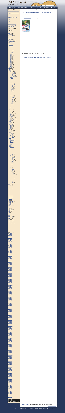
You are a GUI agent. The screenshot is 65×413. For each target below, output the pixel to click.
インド (12, 78)
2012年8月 (10, 344)
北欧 (10, 155)
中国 (11, 87)
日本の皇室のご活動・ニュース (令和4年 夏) (13, 13)
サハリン (13, 173)
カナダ (11, 135)
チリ (10, 141)
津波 (9, 211)
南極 (10, 138)
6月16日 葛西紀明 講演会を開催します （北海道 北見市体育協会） (37, 12)
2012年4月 (10, 349)
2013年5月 (10, 333)
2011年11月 (10, 355)
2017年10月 (10, 300)
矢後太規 (10, 199)
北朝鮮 (12, 89)
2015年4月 (10, 305)
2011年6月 (10, 361)
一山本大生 (11, 186)
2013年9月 (10, 328)
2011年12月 (10, 353)
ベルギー (12, 181)
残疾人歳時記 (36, 408)
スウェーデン (13, 157)
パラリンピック (11, 40)
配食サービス (10, 216)
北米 (10, 132)
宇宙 (9, 200)
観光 (9, 215)
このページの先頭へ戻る (52, 406)
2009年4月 (10, 392)
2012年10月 (10, 341)
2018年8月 (10, 288)
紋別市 (11, 59)
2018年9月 (10, 287)
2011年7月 (10, 359)
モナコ (12, 183)
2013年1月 (10, 338)
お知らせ (9, 36)
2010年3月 (10, 379)
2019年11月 (10, 270)
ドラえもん (10, 39)
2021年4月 (10, 250)
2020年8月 (10, 259)
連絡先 (44, 408)
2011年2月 (10, 365)
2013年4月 (10, 334)
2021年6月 (10, 247)
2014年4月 (10, 320)
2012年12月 (10, 339)
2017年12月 (10, 298)
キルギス (12, 74)
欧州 (10, 146)
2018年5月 (10, 292)
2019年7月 (10, 275)
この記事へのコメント (27, 18)
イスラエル (11, 130)
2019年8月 (10, 274)
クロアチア (12, 169)
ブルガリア (12, 170)
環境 (9, 213)
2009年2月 (10, 394)
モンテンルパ (13, 101)
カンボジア (12, 97)
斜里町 (11, 54)
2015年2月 (10, 308)
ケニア (11, 112)
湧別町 (11, 57)
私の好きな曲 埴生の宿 (12, 22)
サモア (11, 118)
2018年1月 (10, 297)
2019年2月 (10, 281)
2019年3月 (10, 280)
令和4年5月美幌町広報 (12, 25)
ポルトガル (12, 182)
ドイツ (12, 179)
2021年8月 (10, 245)
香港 (11, 94)
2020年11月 (10, 256)
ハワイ (12, 134)
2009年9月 (10, 386)
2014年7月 (10, 316)
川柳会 (10, 203)
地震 (9, 184)
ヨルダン (11, 114)
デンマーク (12, 158)
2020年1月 (10, 268)
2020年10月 (10, 257)
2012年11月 (10, 340)
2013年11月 (10, 326)
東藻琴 (12, 52)
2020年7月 (10, 261)
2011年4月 (10, 363)
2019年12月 (10, 269)
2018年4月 (10, 293)
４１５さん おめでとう (12, 24)
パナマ (11, 128)
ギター (10, 221)
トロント (12, 136)
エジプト (11, 111)
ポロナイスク (14, 174)
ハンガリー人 (11, 223)
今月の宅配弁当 (11, 41)
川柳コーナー (10, 201)
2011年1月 (10, 367)
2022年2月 (10, 238)
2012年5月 (10, 347)
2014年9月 (10, 314)
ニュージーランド (12, 119)
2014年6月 (10, 317)
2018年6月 (10, 291)
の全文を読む (36, 57)
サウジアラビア (12, 131)
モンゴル (12, 86)
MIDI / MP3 (11, 220)
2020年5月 (10, 263)
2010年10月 (10, 370)
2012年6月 (10, 346)
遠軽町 (11, 66)
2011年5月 (10, 362)
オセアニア (11, 116)
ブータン (12, 82)
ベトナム (12, 103)
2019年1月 (10, 282)
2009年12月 (10, 382)
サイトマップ (48, 408)
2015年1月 (10, 309)
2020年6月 (10, 262)
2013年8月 (10, 329)
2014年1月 (10, 323)
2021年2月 (10, 252)
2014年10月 (10, 312)
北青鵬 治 (10, 189)
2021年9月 (10, 244)
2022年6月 (10, 233)
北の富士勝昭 (11, 188)
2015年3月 (10, 306)
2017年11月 (10, 299)
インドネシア (13, 96)
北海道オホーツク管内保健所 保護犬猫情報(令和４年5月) (13, 17)
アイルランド (12, 147)
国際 (9, 68)
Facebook (27, 9)
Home (23, 9)
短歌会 (10, 204)
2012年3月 (10, 350)
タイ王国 (12, 99)
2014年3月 (10, 321)
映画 (9, 208)
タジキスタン (13, 75)
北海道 (9, 44)
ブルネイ (12, 102)
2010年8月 (10, 373)
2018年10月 (10, 286)
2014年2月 (10, 322)
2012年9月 (10, 343)
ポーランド (12, 154)
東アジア (11, 83)
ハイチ (11, 127)
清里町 (11, 56)
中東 (10, 129)
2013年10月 (10, 327)
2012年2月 (10, 351)
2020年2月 (10, 267)
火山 (9, 212)
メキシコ (11, 123)
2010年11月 (10, 369)
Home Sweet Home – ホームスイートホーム (14, 19)
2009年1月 (10, 396)
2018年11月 (10, 285)
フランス (12, 180)
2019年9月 (10, 273)
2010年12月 (10, 368)
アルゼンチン (12, 140)
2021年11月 (10, 241)
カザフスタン (13, 73)
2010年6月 (10, 375)
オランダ (12, 178)
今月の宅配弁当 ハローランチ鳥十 (13, 11)
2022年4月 (10, 235)
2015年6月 (10, 303)
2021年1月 (10, 253)
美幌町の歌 (31, 408)
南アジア (11, 77)
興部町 (11, 63)
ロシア (12, 172)
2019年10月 (10, 271)
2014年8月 (10, 315)
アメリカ (11, 133)
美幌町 (11, 62)
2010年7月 (10, 374)
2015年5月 (10, 304)
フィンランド (13, 160)
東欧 (10, 167)
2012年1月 (10, 352)
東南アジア (11, 95)
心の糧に (40, 408)
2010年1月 (10, 381)
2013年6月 (10, 332)
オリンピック (10, 35)
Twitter (9, 34)
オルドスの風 (13, 84)
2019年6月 (10, 276)
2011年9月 (10, 357)
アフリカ (10, 109)
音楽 (9, 219)
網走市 (11, 60)
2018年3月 (10, 294)
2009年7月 (10, 388)
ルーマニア (12, 171)
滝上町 (11, 58)
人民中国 (13, 88)
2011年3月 (10, 364)
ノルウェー (12, 159)
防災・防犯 (10, 218)
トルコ (12, 152)
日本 (11, 91)
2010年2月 (10, 380)
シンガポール (13, 98)
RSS (52, 408)
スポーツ (9, 38)
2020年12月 (10, 255)
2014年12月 (10, 310)
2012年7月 (10, 345)
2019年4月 (10, 279)
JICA (10, 69)
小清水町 (11, 53)
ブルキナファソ (12, 113)
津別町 (11, 55)
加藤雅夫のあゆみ (23, 408)
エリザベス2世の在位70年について (14, 15)
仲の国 (10, 187)
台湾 (11, 90)
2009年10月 (10, 385)
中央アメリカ (11, 124)
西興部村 (11, 64)
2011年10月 (10, 356)
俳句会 (10, 202)
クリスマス (11, 222)
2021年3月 (10, 251)
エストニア (12, 156)
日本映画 (10, 209)
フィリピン (12, 100)
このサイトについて (15, 408)
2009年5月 (10, 391)
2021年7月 (10, 246)
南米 (10, 139)
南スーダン (11, 115)
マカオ (12, 85)
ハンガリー (12, 153)
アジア (10, 70)
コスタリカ (11, 126)
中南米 (10, 121)
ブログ (27, 408)
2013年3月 (10, 335)
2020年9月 (10, 258)
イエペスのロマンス (11, 26)
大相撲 (9, 185)
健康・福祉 (10, 42)
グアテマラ (11, 125)
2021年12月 (10, 240)
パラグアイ (11, 142)
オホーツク (11, 45)
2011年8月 (10, 358)
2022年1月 (10, 239)
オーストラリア (12, 117)
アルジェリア (12, 110)
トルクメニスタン (13, 76)
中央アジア (11, 71)
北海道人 (10, 67)
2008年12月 (10, 397)
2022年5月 (10, 234)
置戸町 (11, 61)
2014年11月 (10, 311)
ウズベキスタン (13, 72)
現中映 (10, 210)
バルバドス (11, 122)
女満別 (12, 51)
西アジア (11, 107)
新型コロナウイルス (11, 205)
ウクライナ (12, 168)
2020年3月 (10, 265)
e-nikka (13, 137)
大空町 (11, 50)
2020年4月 (10, 264)
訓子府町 (11, 65)
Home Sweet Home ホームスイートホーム (13, 21)
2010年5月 (10, 376)
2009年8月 (10, 387)
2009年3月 (10, 393)
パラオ (11, 120)
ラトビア (12, 161)
